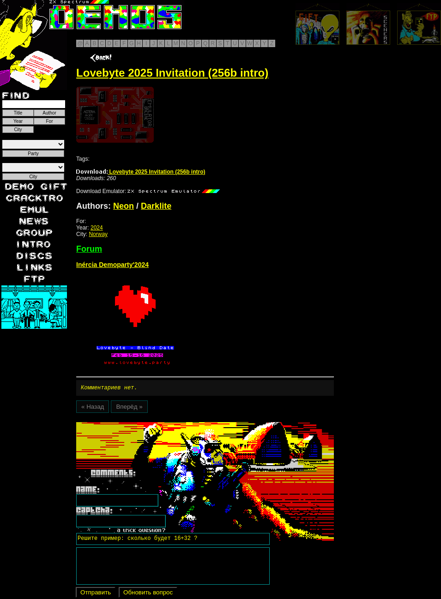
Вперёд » (129, 408)
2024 (97, 227)
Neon (123, 206)
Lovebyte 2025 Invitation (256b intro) (140, 172)
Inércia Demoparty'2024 (112, 264)
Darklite (156, 206)
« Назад (92, 408)
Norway (98, 234)
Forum (89, 249)
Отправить (95, 593)
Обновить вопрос (148, 593)
